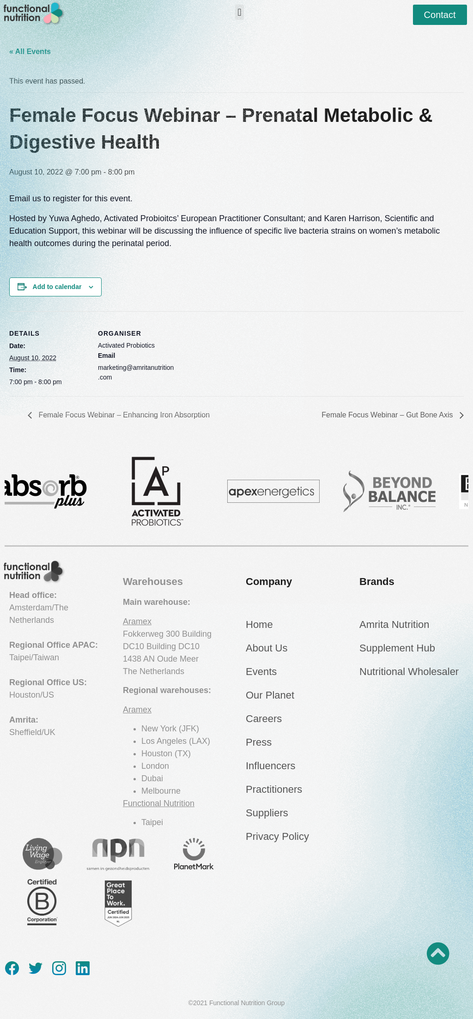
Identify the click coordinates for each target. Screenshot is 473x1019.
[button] (239, 12)
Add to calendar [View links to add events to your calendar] (57, 286)
